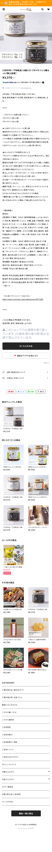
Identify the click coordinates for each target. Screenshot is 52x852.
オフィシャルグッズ (9, 764)
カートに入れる (26, 346)
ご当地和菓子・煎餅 (9, 742)
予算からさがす (8, 772)
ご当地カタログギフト (10, 757)
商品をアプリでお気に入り (26, 356)
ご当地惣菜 (6, 727)
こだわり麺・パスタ (9, 712)
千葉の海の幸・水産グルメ (12, 697)
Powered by (26, 828)
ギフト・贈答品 (7, 787)
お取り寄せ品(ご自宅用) (11, 794)
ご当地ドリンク (7, 750)
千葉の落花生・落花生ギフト (13, 690)
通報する (47, 363)
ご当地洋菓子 (7, 735)
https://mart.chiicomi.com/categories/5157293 (22, 299)
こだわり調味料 (8, 720)
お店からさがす (8, 779)
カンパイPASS (7, 802)
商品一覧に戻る (26, 813)
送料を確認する (26, 88)
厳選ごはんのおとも (9, 705)
